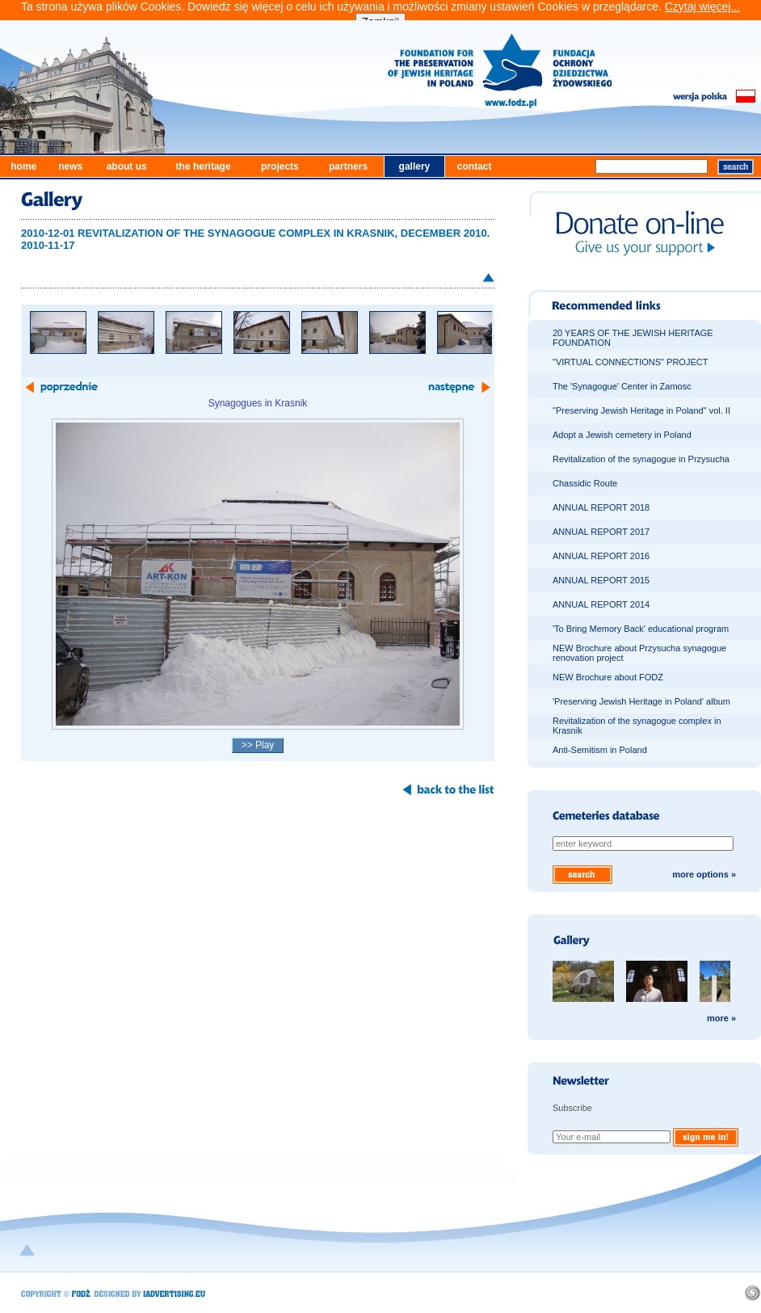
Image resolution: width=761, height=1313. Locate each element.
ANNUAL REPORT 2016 (601, 556)
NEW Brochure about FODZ (608, 677)
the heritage (203, 166)
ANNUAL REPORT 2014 (601, 604)
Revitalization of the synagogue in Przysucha (641, 459)
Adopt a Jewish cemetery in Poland (622, 435)
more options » (704, 874)
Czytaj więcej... (702, 6)
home (23, 166)
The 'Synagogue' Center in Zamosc (622, 386)
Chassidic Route (585, 483)
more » (721, 1018)
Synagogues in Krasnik (258, 403)
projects (280, 166)
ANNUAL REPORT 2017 (601, 532)
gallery (415, 166)
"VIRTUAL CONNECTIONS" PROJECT (630, 362)
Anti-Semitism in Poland (600, 750)
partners (348, 166)
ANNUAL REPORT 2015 (601, 580)
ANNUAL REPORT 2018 (601, 507)
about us (127, 166)
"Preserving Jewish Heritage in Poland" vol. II (641, 410)
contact (474, 166)
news (70, 166)
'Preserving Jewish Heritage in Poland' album (641, 701)
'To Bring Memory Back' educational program (641, 628)
